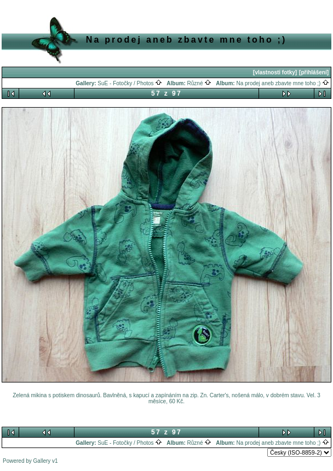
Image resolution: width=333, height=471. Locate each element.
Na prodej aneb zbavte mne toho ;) (282, 83)
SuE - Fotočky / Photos (129, 83)
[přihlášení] (314, 72)
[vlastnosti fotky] (275, 72)
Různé (199, 83)
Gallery (42, 461)
